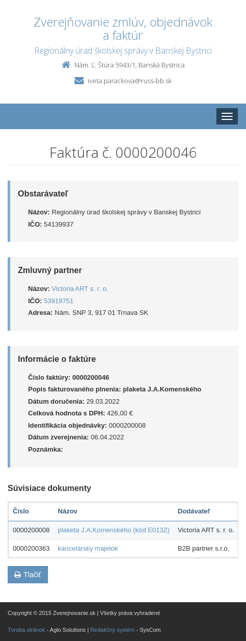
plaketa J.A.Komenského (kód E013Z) (113, 530)
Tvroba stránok (26, 630)
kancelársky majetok (88, 548)
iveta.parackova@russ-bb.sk (129, 80)
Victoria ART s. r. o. (80, 288)
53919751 (58, 301)
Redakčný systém (112, 630)
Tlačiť (27, 575)
